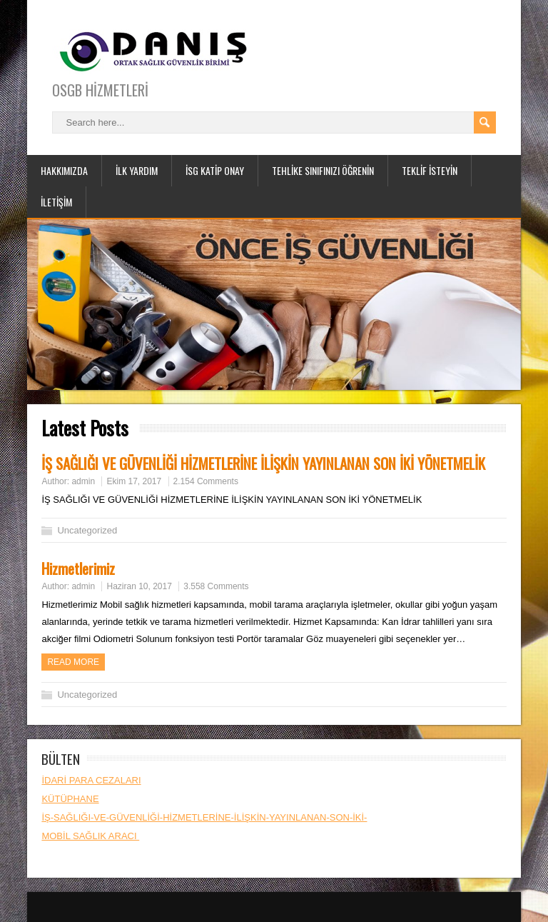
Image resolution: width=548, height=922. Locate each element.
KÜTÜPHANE (69, 798)
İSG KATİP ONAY (215, 170)
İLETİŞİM (56, 201)
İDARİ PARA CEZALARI (91, 780)
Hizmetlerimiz (78, 568)
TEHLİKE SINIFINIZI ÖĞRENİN (323, 170)
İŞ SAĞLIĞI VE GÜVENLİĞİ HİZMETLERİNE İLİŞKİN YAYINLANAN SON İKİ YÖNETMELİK (263, 463)
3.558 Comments (215, 586)
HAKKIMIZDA (64, 170)
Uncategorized (87, 530)
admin (83, 481)
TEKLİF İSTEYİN (429, 170)
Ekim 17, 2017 (133, 481)
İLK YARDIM (137, 170)
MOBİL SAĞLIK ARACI (90, 836)
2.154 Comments (205, 481)
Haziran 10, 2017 (138, 586)
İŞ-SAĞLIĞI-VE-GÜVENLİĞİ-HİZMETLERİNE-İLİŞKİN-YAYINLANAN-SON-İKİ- (204, 817)
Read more (73, 662)
